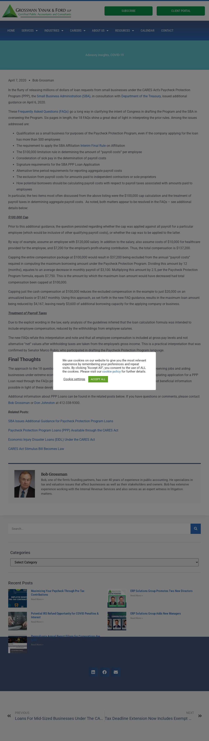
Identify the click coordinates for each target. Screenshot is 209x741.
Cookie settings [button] (74, 379)
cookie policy (112, 371)
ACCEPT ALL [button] (98, 379)
